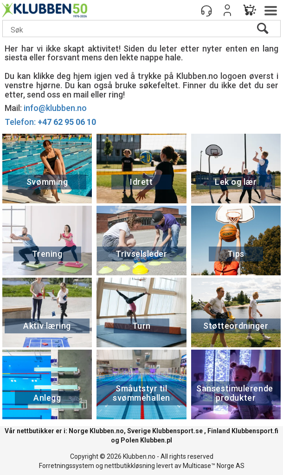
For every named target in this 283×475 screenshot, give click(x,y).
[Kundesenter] (206, 10)
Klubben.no (107, 431)
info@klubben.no (55, 108)
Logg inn (227, 10)
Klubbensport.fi (255, 431)
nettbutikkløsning (129, 465)
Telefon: (50, 122)
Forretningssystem (66, 465)
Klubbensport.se (177, 431)
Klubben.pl (156, 440)
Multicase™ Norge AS (213, 465)
